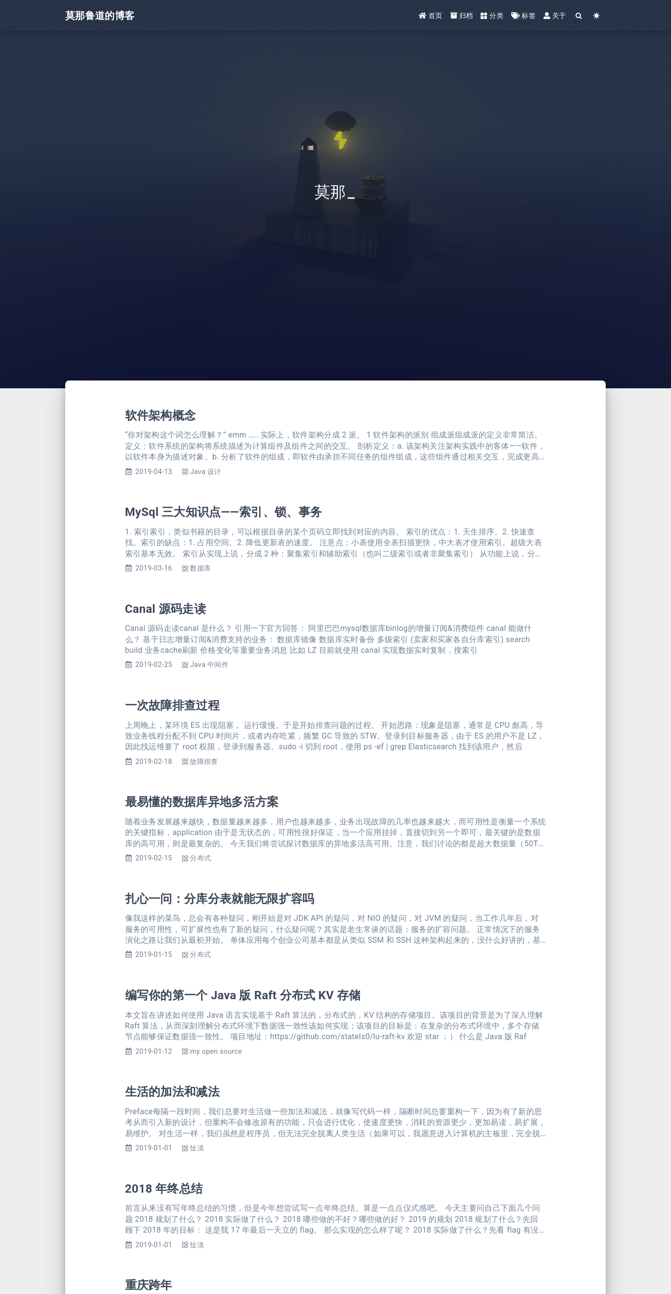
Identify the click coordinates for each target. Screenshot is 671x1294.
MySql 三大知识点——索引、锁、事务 (223, 512)
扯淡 (197, 1148)
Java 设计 (205, 472)
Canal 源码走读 (165, 609)
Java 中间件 (209, 665)
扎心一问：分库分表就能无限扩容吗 (220, 899)
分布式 (200, 858)
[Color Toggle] (597, 16)
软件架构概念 (160, 415)
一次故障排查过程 (172, 705)
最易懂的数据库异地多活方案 (202, 802)
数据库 (200, 568)
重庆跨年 (148, 1285)
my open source (216, 1051)
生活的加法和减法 (172, 1092)
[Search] (579, 16)
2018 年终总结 (164, 1189)
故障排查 (204, 762)
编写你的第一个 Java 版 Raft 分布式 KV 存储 (243, 995)
